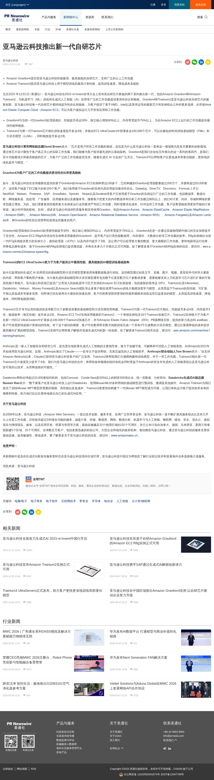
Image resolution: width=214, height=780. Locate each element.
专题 (37, 29)
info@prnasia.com (173, 735)
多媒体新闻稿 (92, 29)
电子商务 (36, 501)
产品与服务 (49, 17)
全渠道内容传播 (65, 735)
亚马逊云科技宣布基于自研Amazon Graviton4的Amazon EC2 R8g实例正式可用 (143, 541)
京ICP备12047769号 (172, 774)
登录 (163, 4)
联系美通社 (172, 723)
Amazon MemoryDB (43, 214)
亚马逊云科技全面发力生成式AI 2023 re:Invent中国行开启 (45, 538)
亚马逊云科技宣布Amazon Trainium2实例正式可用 (36, 567)
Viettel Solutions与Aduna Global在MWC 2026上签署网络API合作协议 (143, 686)
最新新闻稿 (22, 29)
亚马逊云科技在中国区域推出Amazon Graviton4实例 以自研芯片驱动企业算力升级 (158, 593)
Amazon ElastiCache (156, 209)
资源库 (89, 17)
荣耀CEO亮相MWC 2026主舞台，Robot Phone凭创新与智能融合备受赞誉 (37, 660)
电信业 (108, 501)
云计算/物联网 (141, 501)
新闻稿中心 (70, 17)
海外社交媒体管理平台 (69, 748)
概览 (8, 29)
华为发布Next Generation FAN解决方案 (138, 657)
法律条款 (8, 768)
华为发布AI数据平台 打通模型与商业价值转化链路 (143, 634)
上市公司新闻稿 (114, 29)
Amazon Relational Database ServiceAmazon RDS (126, 214)
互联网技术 (68, 501)
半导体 (96, 501)
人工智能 (122, 501)
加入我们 (115, 740)
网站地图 (22, 768)
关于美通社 (119, 723)
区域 (58, 29)
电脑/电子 (21, 501)
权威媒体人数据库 (66, 744)
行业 (47, 29)
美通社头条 (72, 29)
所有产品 (61, 752)
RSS (33, 768)
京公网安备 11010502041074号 (139, 774)
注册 (152, 4)
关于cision (115, 735)
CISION (177, 768)
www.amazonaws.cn (124, 435)
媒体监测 (201, 4)
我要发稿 (179, 4)
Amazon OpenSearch (73, 214)
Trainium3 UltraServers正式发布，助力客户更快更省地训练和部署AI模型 (52, 593)
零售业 (83, 501)
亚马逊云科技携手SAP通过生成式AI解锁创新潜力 (146, 564)
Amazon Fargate (175, 214)
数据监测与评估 (65, 740)
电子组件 (52, 501)
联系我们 (107, 17)
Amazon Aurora (129, 209)
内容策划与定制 (65, 731)
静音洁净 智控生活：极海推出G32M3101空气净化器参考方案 (36, 686)
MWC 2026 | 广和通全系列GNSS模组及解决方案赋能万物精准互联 (37, 634)
